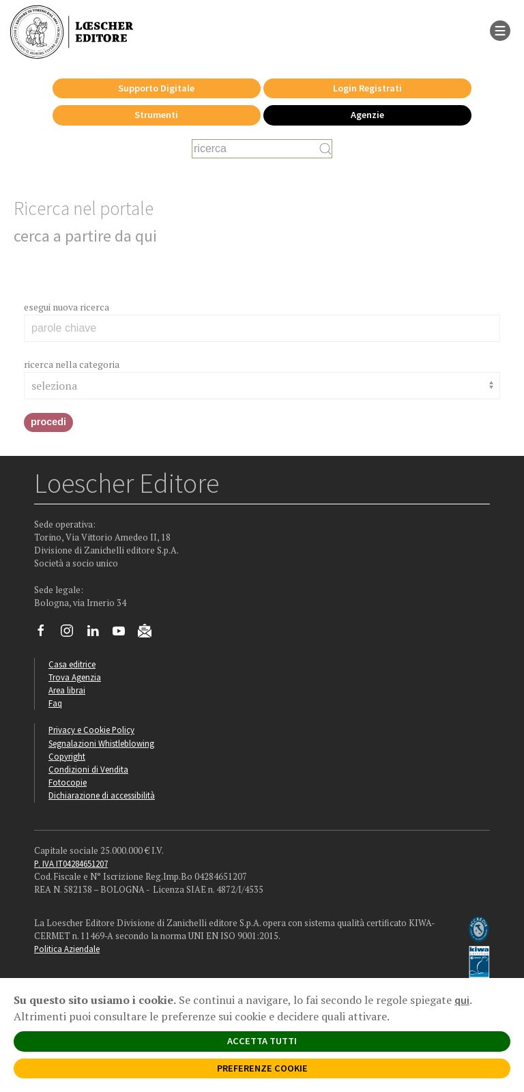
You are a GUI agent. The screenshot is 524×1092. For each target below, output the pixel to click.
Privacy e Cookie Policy (91, 729)
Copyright (66, 756)
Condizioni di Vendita (88, 769)
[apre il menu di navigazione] (500, 29)
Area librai (66, 690)
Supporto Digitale (156, 88)
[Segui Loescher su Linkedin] (98, 634)
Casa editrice (72, 664)
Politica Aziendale (67, 948)
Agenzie (367, 115)
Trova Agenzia (74, 677)
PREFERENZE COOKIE (262, 1068)
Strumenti (156, 115)
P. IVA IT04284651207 (71, 863)
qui (461, 1000)
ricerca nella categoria (71, 364)
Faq (55, 703)
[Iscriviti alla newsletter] (150, 633)
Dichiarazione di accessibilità (101, 795)
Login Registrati (367, 88)
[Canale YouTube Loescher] (124, 634)
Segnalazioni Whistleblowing (101, 743)
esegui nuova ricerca (66, 306)
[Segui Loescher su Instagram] (72, 634)
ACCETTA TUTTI (262, 1041)
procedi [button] (48, 421)
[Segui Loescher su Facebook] (46, 634)
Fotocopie (67, 782)
